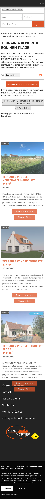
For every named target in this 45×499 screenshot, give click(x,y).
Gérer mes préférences (9, 494)
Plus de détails (24, 248)
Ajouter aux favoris (24, 242)
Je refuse (22, 488)
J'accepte (7, 488)
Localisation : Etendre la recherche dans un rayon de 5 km (23, 102)
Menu (41, 3)
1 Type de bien (23, 108)
